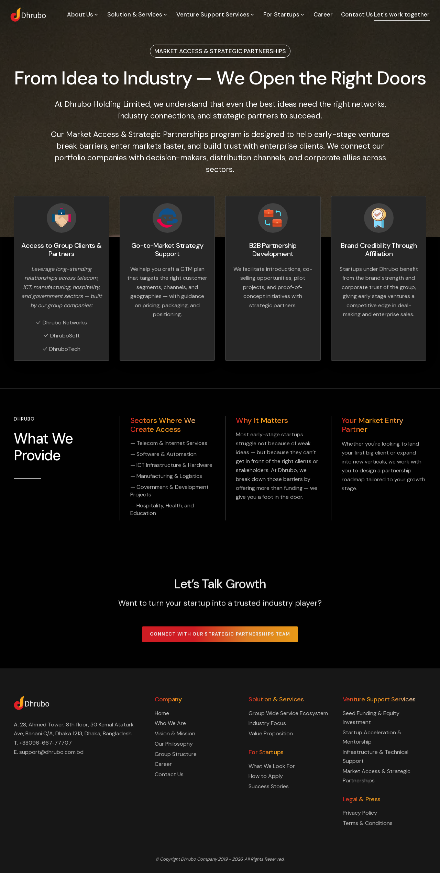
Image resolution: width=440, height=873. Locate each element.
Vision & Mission (175, 733)
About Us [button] (83, 14)
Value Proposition (271, 733)
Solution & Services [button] (137, 14)
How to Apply (266, 776)
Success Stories (269, 786)
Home (162, 713)
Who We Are (170, 723)
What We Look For (272, 766)
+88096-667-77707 (45, 742)
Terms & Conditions (368, 823)
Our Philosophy (174, 743)
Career (323, 14)
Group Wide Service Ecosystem (288, 713)
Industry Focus (267, 723)
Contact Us (357, 14)
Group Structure (176, 754)
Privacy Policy (360, 812)
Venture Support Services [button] (215, 14)
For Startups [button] (284, 14)
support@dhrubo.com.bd (51, 752)
